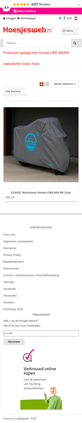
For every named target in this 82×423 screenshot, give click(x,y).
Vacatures (9, 288)
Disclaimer (10, 248)
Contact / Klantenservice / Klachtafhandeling (31, 275)
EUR (69, 18)
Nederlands (76, 18)
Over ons (9, 234)
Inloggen (9, 18)
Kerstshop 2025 (13, 309)
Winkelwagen (26, 18)
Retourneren (11, 268)
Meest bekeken (65, 84)
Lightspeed (22, 418)
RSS (33, 418)
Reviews (8, 302)
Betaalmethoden (13, 261)
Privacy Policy (12, 255)
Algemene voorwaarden (18, 241)
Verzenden (10, 295)
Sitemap (8, 282)
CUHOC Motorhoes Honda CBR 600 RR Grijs (41, 192)
